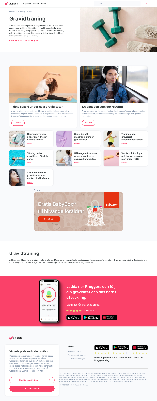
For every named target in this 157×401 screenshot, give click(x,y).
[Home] (11, 3)
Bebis (43, 3)
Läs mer (18, 123)
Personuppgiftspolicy (77, 355)
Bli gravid (27, 3)
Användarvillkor (74, 351)
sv (149, 3)
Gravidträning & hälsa (23, 12)
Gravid (36, 3)
